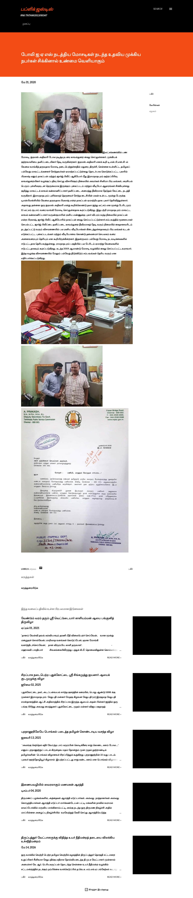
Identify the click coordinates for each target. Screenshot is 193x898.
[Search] (157, 9)
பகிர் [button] (151, 94)
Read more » (114, 657)
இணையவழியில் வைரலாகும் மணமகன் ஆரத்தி (52, 784)
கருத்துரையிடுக (29, 587)
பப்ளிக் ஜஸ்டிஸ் (37, 9)
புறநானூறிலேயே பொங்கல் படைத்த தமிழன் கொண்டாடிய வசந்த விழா (67, 731)
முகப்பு (26, 23)
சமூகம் (152, 111)
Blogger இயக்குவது (96, 889)
